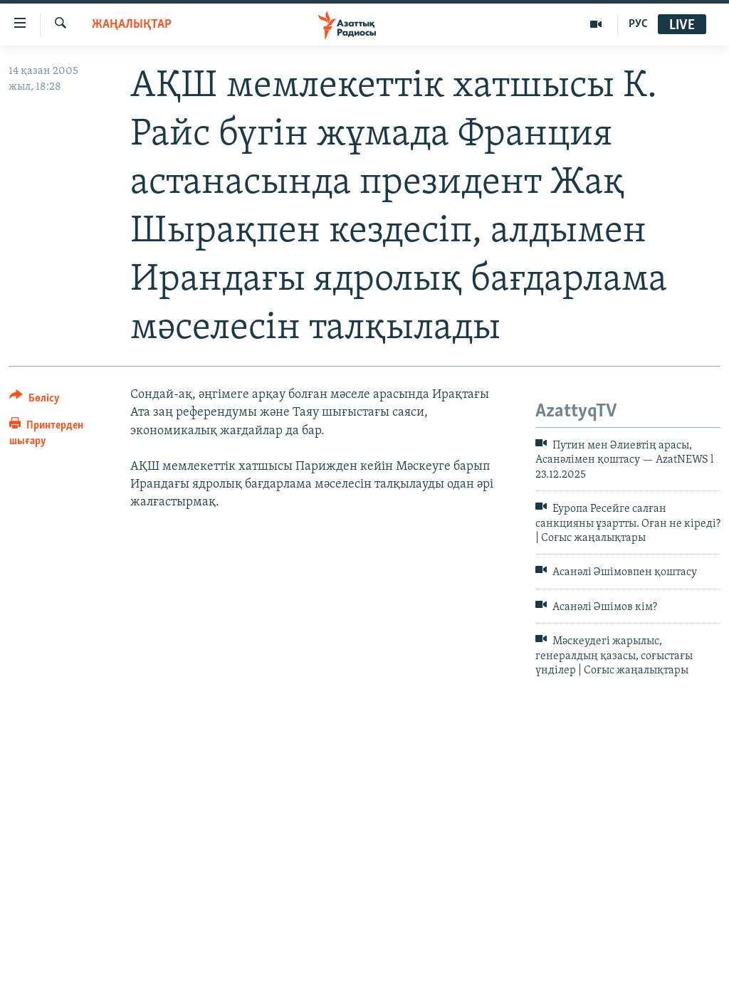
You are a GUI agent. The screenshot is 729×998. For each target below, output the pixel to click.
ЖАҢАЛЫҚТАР (132, 24)
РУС (638, 24)
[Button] (34, 400)
